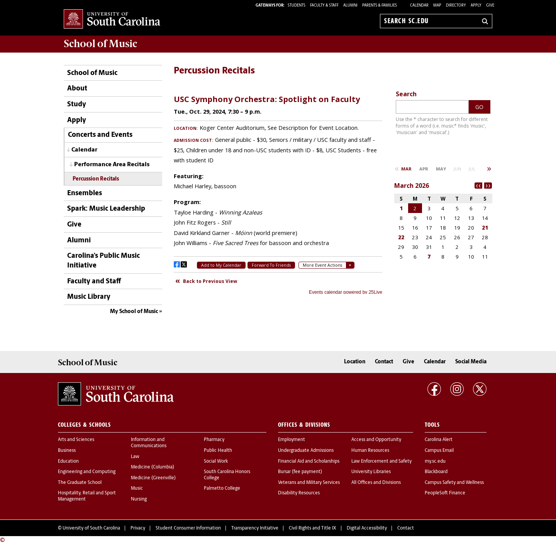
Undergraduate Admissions (306, 450)
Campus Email (439, 450)
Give (490, 5)
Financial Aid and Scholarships (308, 461)
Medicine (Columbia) (152, 467)
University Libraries (371, 472)
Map (437, 5)
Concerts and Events (100, 135)
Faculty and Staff (94, 281)
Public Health (218, 450)
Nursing (139, 499)
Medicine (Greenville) (153, 478)
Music (137, 488)
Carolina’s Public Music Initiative (103, 260)
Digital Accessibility (367, 528)
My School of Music (134, 312)
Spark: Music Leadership (106, 209)
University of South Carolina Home (112, 19)
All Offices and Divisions (376, 482)
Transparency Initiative (254, 528)
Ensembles (84, 193)
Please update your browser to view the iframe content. (278, 192)
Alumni (79, 240)
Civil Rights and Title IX (312, 528)
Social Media (470, 362)
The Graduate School (80, 482)
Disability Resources (299, 493)
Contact (384, 362)
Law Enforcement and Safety (381, 461)
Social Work (216, 461)
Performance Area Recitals (111, 165)
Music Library (88, 297)
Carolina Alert (439, 440)
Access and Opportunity (376, 440)
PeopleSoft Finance (445, 493)
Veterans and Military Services (309, 482)
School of (100, 43)
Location (354, 362)
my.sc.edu (435, 461)
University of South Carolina (91, 528)
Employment (291, 440)
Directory (456, 5)
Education (68, 461)
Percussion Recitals (96, 179)
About (77, 88)
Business (67, 450)
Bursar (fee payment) (300, 472)
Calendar (419, 5)
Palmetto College (222, 488)
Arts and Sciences (76, 440)
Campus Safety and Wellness (454, 482)
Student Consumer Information (188, 528)
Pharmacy (214, 440)
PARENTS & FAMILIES (379, 5)
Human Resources (370, 450)
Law (135, 457)
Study (76, 104)
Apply (476, 5)
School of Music (92, 73)
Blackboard (436, 472)
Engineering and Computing (86, 472)
